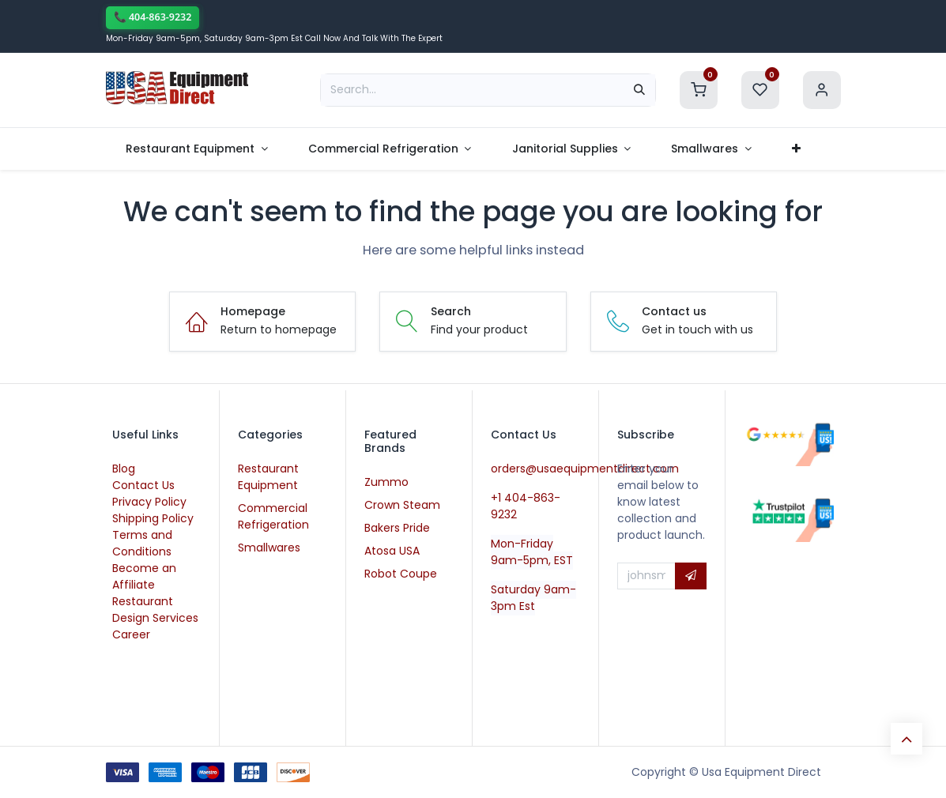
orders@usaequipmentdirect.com (585, 468)
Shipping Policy (153, 518)
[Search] (639, 90)
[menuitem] (197, 149)
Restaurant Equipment (268, 477)
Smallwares (269, 547)
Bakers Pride (397, 528)
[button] (691, 576)
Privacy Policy (149, 502)
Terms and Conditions (142, 543)
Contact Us (143, 485)
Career (131, 634)
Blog (123, 468)
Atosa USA (392, 551)
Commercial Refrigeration (273, 516)
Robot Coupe (400, 574)
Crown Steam (402, 505)
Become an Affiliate (144, 576)
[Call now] (153, 17)
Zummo (386, 482)
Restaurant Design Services (155, 609)
